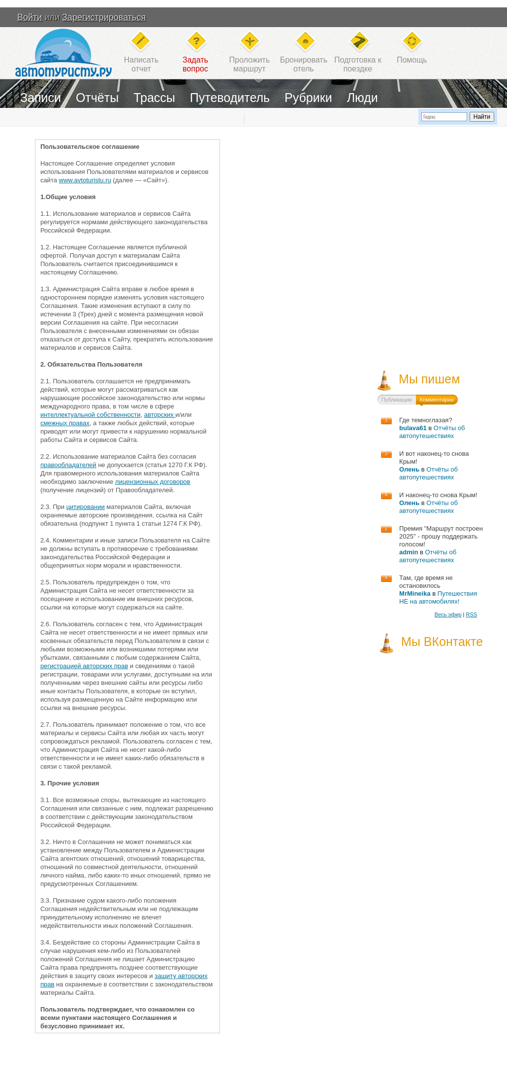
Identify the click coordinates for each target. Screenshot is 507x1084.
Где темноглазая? (425, 420)
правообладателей (68, 465)
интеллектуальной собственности (90, 414)
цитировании (85, 506)
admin (408, 552)
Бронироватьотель (303, 64)
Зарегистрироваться (104, 17)
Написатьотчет (141, 64)
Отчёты (97, 97)
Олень (409, 469)
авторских (159, 414)
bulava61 (413, 428)
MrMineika (415, 593)
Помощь (412, 60)
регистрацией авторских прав (84, 666)
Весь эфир (448, 614)
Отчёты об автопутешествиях (432, 432)
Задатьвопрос (195, 64)
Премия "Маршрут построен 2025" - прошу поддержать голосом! (441, 536)
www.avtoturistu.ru (85, 180)
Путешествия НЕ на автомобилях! (438, 597)
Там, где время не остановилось (426, 581)
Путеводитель (230, 97)
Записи (40, 97)
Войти (29, 17)
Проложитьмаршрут (249, 64)
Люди (362, 97)
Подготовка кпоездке (357, 64)
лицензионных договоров (152, 481)
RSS (471, 614)
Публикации (396, 400)
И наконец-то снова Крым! (438, 495)
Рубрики (308, 97)
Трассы (154, 97)
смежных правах (65, 423)
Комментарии (437, 400)
